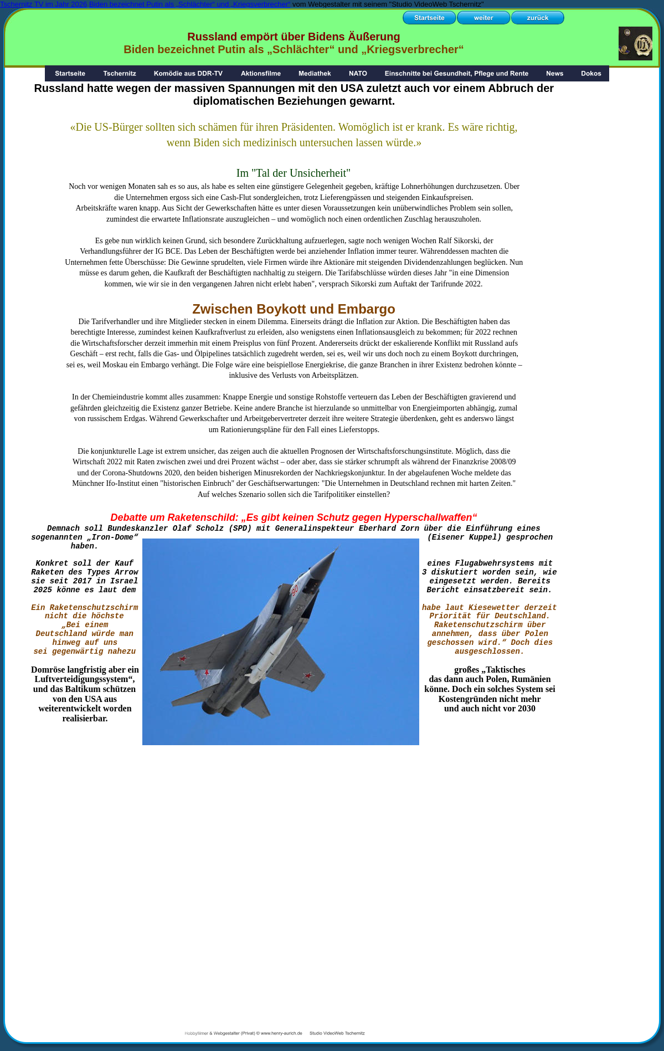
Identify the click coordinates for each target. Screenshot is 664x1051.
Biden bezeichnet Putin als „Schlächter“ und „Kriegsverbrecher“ (189, 4)
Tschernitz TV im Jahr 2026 (43, 4)
